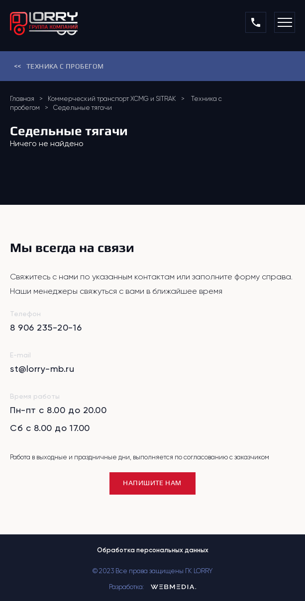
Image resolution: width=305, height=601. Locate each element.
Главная (22, 98)
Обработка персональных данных (152, 550)
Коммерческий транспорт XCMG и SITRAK (112, 98)
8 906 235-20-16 (46, 327)
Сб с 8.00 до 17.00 (50, 428)
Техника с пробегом (56, 66)
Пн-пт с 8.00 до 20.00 (58, 410)
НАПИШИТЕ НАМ (152, 483)
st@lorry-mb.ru (42, 368)
